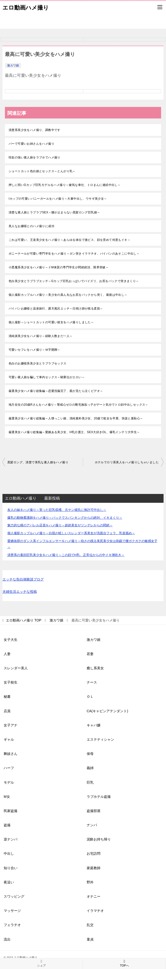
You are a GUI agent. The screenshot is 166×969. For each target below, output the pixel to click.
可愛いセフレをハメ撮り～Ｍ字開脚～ (34, 349)
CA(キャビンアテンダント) (107, 711)
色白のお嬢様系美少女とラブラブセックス (38, 363)
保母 (90, 754)
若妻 (90, 654)
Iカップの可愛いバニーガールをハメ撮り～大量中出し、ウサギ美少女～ (58, 198)
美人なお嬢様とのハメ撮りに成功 (31, 226)
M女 (7, 797)
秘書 (7, 696)
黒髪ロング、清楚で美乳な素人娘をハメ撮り (37, 462)
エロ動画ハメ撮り (25, 7)
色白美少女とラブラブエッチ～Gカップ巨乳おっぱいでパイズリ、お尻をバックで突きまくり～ (74, 281)
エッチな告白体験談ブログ (23, 579)
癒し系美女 (95, 668)
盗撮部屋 (93, 811)
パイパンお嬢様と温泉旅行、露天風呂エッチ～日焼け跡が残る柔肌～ (56, 308)
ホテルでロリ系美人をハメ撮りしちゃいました (127, 462)
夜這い (9, 882)
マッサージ (12, 911)
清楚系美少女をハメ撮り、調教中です (34, 130)
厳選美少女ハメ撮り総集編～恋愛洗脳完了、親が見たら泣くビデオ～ (56, 391)
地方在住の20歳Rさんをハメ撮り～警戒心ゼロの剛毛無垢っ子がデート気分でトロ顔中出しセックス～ (78, 404)
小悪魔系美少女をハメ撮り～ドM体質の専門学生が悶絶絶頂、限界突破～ (59, 267)
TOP (23, 620)
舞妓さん (10, 754)
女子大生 (10, 640)
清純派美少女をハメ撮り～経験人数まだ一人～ (40, 336)
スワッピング (14, 896)
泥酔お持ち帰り (99, 839)
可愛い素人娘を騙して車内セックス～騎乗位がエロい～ (47, 377)
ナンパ (92, 825)
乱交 (90, 925)
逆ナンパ (10, 839)
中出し (9, 853)
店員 (7, 711)
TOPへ (124, 963)
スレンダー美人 (16, 668)
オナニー (93, 896)
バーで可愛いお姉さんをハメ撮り (31, 143)
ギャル (9, 739)
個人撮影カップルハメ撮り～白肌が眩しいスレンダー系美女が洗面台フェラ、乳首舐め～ (71, 533)
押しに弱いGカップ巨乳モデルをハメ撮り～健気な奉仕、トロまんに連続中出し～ (65, 185)
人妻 (7, 654)
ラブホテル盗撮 (99, 797)
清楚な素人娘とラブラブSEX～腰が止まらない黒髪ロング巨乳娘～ (54, 212)
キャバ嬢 (93, 725)
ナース (92, 682)
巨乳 (90, 782)
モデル (9, 782)
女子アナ (10, 725)
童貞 (90, 939)
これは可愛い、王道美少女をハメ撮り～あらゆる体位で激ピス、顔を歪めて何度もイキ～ (69, 240)
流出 (7, 939)
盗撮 (7, 825)
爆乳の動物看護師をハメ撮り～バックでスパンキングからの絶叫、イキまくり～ (64, 517)
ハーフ (9, 768)
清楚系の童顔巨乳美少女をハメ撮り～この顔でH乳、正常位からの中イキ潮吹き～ (65, 555)
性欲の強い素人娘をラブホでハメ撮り (34, 157)
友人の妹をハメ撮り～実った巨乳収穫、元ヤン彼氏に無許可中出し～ (56, 510)
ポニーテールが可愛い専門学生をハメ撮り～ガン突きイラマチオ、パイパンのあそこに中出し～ (74, 253)
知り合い (10, 868)
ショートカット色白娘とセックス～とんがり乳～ (42, 171)
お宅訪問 (93, 853)
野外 (90, 882)
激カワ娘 (13, 65)
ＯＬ (90, 696)
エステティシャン (100, 739)
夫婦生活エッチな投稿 (19, 592)
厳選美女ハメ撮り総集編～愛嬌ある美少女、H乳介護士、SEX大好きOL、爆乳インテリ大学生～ (74, 432)
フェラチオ (12, 925)
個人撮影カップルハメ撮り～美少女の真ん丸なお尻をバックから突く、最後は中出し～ (68, 295)
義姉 (90, 768)
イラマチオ (95, 911)
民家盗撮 (10, 811)
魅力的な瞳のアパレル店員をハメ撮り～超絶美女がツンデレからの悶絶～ (60, 525)
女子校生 (10, 682)
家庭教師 (93, 868)
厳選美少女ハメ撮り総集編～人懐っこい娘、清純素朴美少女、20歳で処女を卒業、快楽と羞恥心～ (76, 418)
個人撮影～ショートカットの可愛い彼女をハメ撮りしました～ (51, 322)
